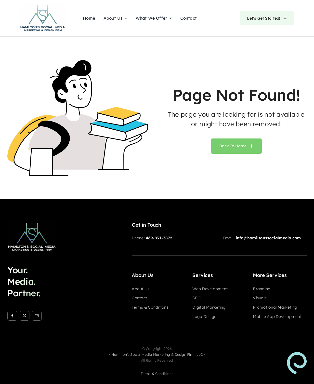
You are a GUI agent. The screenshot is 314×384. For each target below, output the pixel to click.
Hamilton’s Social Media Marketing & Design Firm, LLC (157, 354)
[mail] (37, 316)
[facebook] (12, 316)
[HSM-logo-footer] (31, 223)
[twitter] (24, 316)
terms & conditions (157, 373)
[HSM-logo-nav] (43, 5)
